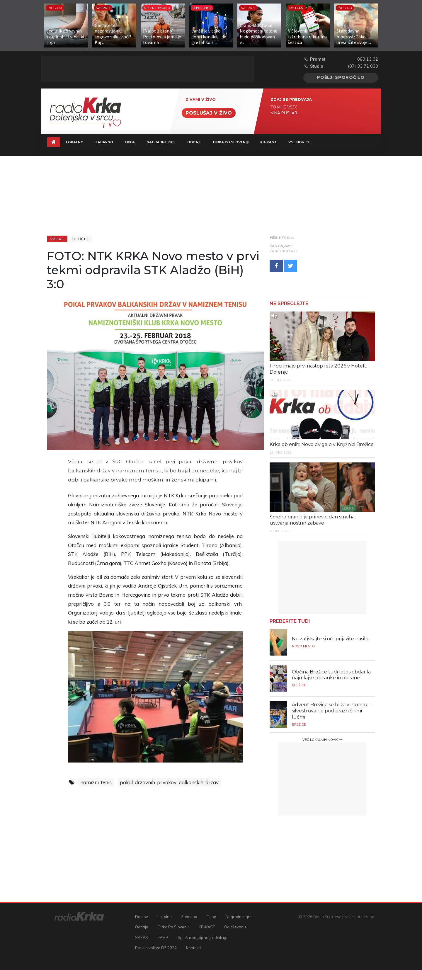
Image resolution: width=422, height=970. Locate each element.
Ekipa (130, 142)
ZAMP (162, 937)
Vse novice (299, 142)
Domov (141, 916)
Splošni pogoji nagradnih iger (204, 937)
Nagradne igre (161, 142)
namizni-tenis (96, 782)
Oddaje (194, 142)
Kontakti (193, 947)
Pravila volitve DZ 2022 (156, 947)
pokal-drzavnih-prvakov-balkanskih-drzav (169, 782)
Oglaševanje (235, 927)
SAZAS (141, 937)
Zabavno (104, 142)
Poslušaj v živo (209, 113)
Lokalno (75, 142)
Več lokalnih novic (322, 740)
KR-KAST (268, 142)
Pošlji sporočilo (341, 77)
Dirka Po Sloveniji (231, 142)
